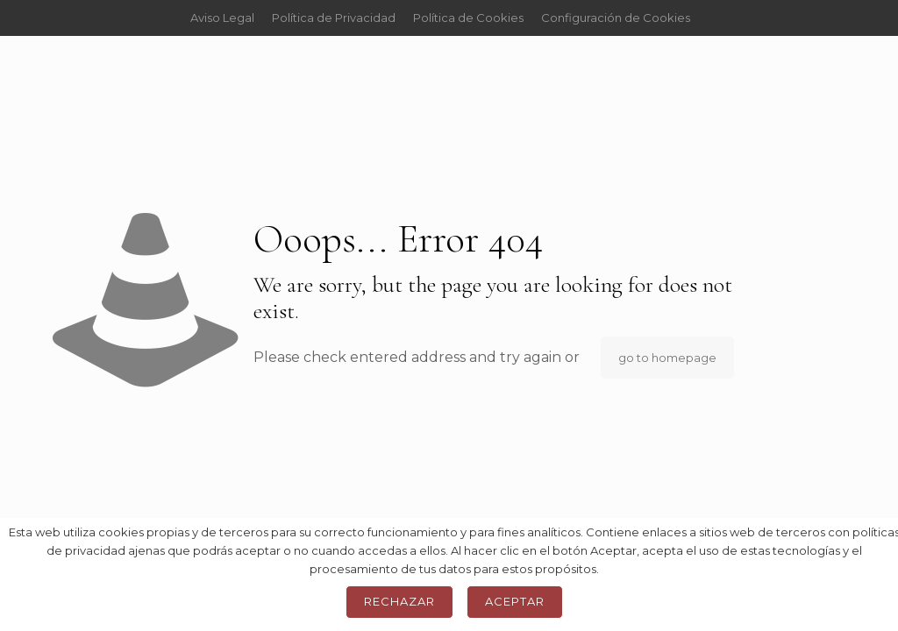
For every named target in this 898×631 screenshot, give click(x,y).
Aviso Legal (222, 18)
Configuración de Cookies (615, 18)
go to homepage (667, 358)
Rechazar (399, 601)
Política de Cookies (468, 18)
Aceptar (515, 601)
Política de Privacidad (334, 18)
